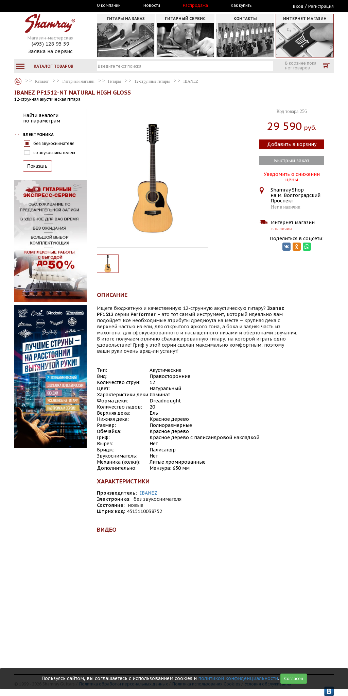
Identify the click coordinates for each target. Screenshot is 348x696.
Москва (45, 5)
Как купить (241, 5)
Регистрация (321, 6)
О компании (109, 5)
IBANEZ (148, 493)
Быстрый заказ (291, 161)
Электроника (38, 134)
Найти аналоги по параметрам (41, 118)
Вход (298, 6)
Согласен (293, 678)
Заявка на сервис (50, 51)
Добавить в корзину (291, 144)
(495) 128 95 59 (50, 43)
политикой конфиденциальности (238, 678)
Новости (151, 5)
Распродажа (195, 5)
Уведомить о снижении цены (292, 176)
